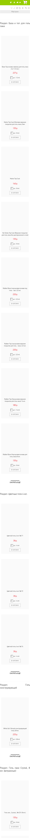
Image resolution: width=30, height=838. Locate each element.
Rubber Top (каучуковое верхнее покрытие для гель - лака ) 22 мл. (15, 345)
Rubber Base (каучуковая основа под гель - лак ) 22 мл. (15, 289)
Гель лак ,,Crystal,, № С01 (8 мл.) (15, 813)
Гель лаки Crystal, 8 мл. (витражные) (15, 769)
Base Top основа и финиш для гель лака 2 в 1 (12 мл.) (15, 68)
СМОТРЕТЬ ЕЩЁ (15, 482)
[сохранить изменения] (17, 8)
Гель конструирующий (15, 686)
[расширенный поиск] (26, 8)
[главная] (20, 8)
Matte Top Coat (15, 179)
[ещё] (11, 8)
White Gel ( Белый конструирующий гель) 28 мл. (15, 730)
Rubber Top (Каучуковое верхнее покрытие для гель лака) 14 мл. (15, 400)
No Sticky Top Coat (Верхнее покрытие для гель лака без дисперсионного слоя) (15, 234)
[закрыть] (29, 8)
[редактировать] (14, 8)
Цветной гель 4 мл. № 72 (15, 591)
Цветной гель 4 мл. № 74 (15, 647)
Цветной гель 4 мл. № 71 (15, 536)
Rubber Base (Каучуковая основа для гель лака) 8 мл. (15, 456)
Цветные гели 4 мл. (17, 494)
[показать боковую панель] (23, 8)
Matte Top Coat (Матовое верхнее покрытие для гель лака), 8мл (15, 123)
